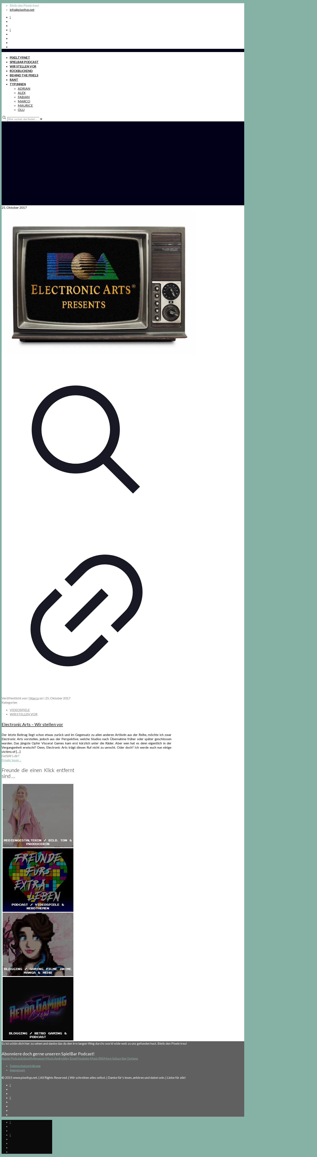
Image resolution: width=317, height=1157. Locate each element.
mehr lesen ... (12, 760)
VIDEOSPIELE (20, 710)
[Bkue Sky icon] (10, 30)
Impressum (17, 1070)
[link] (41, 119)
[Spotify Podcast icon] (10, 17)
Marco (34, 698)
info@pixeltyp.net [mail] (22, 9)
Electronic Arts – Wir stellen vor (32, 724)
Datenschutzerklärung (25, 1066)
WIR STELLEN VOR (23, 714)
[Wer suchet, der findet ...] (23, 119)
